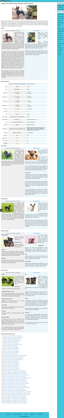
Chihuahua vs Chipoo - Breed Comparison (10, 341)
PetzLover (26, 414)
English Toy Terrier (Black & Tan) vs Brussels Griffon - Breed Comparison (16, 383)
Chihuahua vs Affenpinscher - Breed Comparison (11, 338)
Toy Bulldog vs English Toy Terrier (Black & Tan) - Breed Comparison (15, 401)
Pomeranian (52, 20)
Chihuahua (35, 30)
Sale (18, 30)
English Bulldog (52, 18)
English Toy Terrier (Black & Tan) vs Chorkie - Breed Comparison (14, 376)
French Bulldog (52, 22)
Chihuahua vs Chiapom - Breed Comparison (11, 342)
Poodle (51, 52)
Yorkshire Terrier (52, 16)
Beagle (51, 45)
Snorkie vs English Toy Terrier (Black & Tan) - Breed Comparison (14, 400)
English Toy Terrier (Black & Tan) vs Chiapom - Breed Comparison (14, 386)
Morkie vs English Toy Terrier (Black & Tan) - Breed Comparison (14, 370)
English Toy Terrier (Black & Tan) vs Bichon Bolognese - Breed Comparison (16, 387)
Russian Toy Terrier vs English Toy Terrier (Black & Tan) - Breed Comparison (16, 393)
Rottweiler (51, 33)
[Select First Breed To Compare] (57, 5)
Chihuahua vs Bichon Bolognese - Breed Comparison (12, 344)
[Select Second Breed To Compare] (57, 7)
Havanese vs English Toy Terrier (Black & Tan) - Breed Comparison (15, 372)
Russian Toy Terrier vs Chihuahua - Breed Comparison (12, 358)
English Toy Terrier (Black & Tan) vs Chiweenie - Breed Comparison (15, 379)
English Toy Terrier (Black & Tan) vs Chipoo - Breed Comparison (14, 384)
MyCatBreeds (40, 414)
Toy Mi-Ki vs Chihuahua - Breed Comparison (11, 369)
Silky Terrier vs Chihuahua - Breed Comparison (11, 365)
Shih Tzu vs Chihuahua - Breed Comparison (11, 363)
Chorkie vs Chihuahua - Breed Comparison (10, 349)
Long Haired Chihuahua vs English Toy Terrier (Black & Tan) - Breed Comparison (17, 391)
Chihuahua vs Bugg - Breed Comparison (10, 345)
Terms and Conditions (18, 414)
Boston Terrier (52, 37)
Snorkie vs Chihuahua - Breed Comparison (10, 366)
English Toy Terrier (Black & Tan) (11, 30)
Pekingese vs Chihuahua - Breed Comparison (11, 351)
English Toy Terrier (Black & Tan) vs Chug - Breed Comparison (14, 380)
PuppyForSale (32, 414)
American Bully (52, 39)
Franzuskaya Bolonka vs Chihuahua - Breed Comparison (13, 359)
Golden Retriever (53, 31)
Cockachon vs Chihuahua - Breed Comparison (11, 362)
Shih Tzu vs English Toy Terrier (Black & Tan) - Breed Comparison (14, 397)
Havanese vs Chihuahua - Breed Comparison (11, 348)
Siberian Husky (52, 14)
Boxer (51, 41)
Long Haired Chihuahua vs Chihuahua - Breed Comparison (13, 356)
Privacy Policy (8, 414)
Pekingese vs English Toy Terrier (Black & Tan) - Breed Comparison (15, 373)
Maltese (51, 24)
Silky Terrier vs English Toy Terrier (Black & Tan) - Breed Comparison (15, 398)
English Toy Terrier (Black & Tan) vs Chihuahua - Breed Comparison (15, 355)
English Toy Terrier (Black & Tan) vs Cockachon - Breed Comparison (15, 390)
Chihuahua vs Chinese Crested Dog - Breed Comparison (13, 337)
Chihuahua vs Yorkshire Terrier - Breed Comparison (12, 335)
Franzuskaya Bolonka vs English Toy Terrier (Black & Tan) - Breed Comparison (17, 394)
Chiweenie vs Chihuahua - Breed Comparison (11, 352)
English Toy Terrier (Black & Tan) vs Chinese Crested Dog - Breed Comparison (17, 377)
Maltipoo (51, 54)
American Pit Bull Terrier (54, 43)
